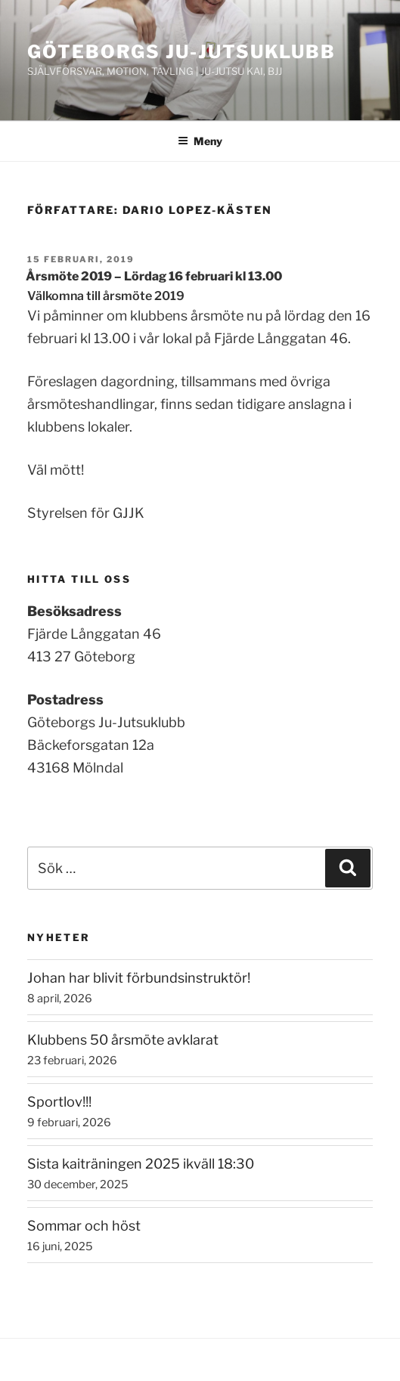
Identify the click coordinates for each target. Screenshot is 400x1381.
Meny (200, 141)
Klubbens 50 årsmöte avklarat (123, 1040)
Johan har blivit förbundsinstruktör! (138, 978)
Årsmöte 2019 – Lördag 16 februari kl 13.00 (154, 276)
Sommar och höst (84, 1226)
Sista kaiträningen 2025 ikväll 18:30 (140, 1164)
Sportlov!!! (59, 1102)
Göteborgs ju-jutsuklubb (181, 52)
